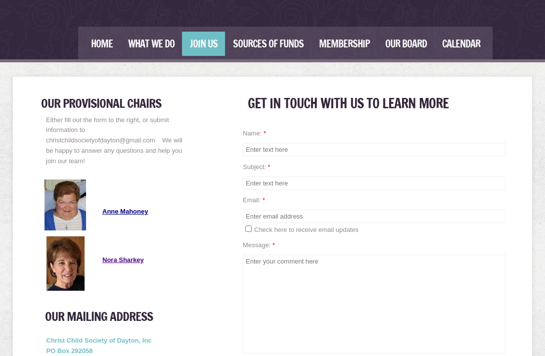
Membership (344, 44)
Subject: (257, 167)
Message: (259, 245)
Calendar (461, 44)
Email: (254, 200)
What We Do (151, 44)
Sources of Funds (268, 44)
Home (102, 44)
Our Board (406, 44)
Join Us (204, 44)
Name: (254, 133)
